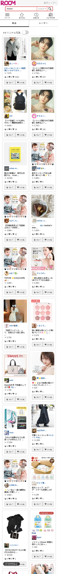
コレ (11, 82)
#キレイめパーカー (12, 68)
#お (12, 387)
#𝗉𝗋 (41, 225)
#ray (38, 437)
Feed (7, 15)
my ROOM (50, 15)
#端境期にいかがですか (15, 69)
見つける (22, 15)
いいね (22, 82)
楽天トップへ (50, 3)
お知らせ (36, 15)
